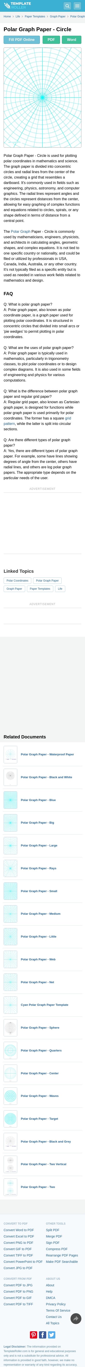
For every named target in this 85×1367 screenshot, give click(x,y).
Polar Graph (20, 231)
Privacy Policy (56, 1304)
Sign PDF (53, 1242)
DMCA (50, 1298)
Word (71, 40)
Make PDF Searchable (62, 1261)
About (50, 1285)
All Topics (52, 1323)
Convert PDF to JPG (18, 1285)
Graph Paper (14, 588)
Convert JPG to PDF (18, 1268)
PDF (51, 40)
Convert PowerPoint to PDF (23, 1261)
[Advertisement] (42, 523)
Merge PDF (54, 1236)
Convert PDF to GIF (18, 1298)
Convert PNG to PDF (18, 1242)
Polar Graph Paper (47, 580)
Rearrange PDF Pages (62, 1255)
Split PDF (52, 1230)
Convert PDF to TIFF (18, 1304)
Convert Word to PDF (19, 1230)
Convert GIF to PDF (18, 1249)
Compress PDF (57, 1249)
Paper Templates (40, 588)
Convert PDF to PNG (18, 1291)
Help (49, 1291)
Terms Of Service (58, 1310)
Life (60, 588)
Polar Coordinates (17, 580)
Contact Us (54, 1317)
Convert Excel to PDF (19, 1236)
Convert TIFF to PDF (18, 1255)
